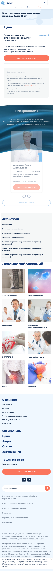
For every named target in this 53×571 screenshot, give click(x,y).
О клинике (9, 400)
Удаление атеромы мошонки (14, 237)
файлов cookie (31, 565)
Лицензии (7, 405)
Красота (23, 7)
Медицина (14, 7)
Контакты (6, 424)
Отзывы (5, 408)
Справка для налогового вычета (15, 518)
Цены (6, 436)
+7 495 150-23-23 (30, 85)
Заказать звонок (9, 464)
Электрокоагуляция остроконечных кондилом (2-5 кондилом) (22, 249)
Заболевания (11, 451)
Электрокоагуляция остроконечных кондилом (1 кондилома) (21, 243)
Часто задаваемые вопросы (14, 416)
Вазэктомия (7, 225)
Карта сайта (7, 522)
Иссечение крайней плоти (13, 229)
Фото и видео (8, 412)
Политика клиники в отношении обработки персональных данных (19, 497)
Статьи (7, 446)
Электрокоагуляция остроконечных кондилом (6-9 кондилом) (22, 256)
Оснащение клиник (11, 420)
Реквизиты (6, 513)
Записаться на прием (26, 58)
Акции (40, 7)
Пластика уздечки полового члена (16, 233)
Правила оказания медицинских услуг (17, 503)
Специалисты (11, 431)
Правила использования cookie (14, 508)
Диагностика (31, 7)
